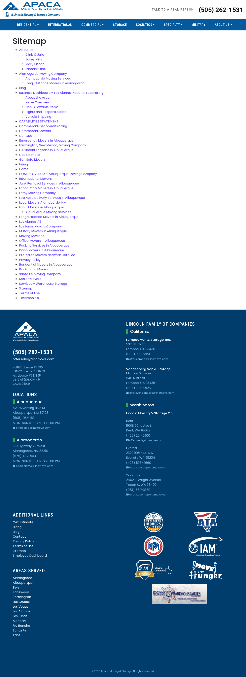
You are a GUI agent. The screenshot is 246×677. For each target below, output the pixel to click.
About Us (222, 25)
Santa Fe (19, 630)
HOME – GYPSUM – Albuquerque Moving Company (58, 174)
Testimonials (29, 298)
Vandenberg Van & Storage (148, 369)
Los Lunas (20, 616)
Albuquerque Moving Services (48, 212)
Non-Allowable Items (41, 107)
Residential (26, 25)
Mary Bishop (35, 64)
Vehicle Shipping (38, 116)
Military (198, 25)
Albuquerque (23, 582)
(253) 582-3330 (138, 490)
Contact (25, 135)
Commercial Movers (35, 131)
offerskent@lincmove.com (144, 440)
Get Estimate (29, 154)
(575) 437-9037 (25, 456)
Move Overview (37, 102)
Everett (131, 448)
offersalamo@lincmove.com (33, 466)
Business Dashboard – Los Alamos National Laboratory (61, 92)
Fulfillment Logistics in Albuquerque (46, 150)
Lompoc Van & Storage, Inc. (148, 339)
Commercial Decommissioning (43, 126)
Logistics (144, 25)
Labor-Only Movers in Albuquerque (46, 188)
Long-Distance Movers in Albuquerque (49, 217)
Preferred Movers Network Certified (47, 255)
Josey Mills (33, 59)
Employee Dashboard (30, 555)
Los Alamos (21, 611)
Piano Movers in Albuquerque (41, 250)
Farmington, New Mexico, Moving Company (52, 145)
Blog (22, 88)
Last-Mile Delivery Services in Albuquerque (52, 197)
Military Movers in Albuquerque (43, 231)
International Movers (35, 178)
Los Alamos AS (30, 221)
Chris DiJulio (34, 54)
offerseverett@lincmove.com (146, 467)
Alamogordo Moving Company (43, 73)
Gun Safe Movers (32, 159)
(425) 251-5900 (138, 435)
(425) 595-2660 (138, 462)
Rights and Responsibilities (45, 112)
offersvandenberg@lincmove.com (150, 392)
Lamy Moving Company (37, 193)
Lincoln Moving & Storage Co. (149, 413)
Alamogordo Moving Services (48, 78)
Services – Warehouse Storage (43, 283)
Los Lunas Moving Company (40, 226)
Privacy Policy (30, 259)
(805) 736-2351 (138, 354)
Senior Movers (30, 279)
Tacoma (133, 475)
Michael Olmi (35, 69)
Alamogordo (22, 578)
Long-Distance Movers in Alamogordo (55, 83)
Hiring (23, 164)
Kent (129, 421)
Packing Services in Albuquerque (44, 245)
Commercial (91, 25)
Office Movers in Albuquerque (42, 240)
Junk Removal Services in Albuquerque (49, 183)
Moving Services (31, 236)
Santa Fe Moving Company (40, 274)
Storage (120, 25)
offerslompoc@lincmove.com (147, 359)
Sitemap (25, 288)
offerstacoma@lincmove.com (147, 494)
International (60, 25)
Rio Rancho (21, 625)
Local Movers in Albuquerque (41, 207)
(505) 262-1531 (221, 10)
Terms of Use (29, 293)
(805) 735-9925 (138, 388)
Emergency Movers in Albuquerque (46, 140)
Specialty (172, 25)
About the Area (37, 97)
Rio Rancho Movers (34, 269)
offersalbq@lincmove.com (33, 359)
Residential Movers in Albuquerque (45, 264)
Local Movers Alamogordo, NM (42, 202)
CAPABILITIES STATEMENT (38, 121)
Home (23, 169)
